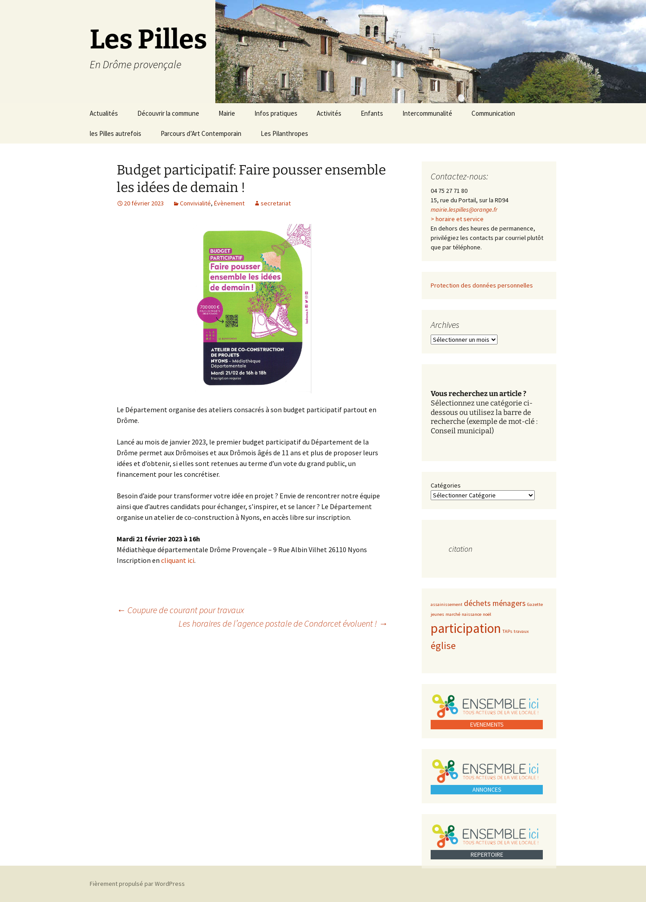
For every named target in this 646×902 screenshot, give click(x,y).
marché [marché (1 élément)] (452, 614)
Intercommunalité (427, 113)
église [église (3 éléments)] (443, 645)
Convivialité (195, 203)
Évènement (229, 203)
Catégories (446, 485)
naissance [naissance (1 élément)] (471, 614)
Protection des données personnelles (482, 285)
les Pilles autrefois (115, 133)
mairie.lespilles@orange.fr (464, 209)
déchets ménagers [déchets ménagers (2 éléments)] (495, 603)
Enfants (372, 113)
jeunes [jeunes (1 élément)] (437, 614)
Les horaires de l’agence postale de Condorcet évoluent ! (283, 623)
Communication (493, 113)
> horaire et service (457, 219)
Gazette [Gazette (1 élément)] (535, 604)
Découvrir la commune (168, 113)
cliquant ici (177, 560)
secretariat (276, 203)
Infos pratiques (275, 113)
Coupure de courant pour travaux (180, 609)
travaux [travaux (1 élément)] (521, 631)
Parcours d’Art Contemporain (201, 133)
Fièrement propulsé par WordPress (137, 884)
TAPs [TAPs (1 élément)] (507, 631)
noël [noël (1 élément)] (487, 614)
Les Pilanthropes (284, 133)
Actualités (104, 113)
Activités (329, 113)
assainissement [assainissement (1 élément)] (447, 604)
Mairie (226, 113)
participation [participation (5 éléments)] (466, 628)
